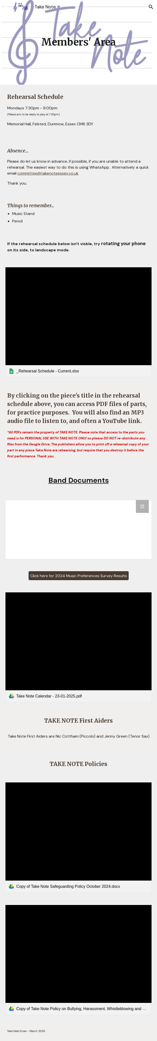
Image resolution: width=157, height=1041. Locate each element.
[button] (6, 7)
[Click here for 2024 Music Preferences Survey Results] (78, 575)
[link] (78, 322)
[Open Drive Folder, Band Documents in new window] (142, 506)
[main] (78, 42)
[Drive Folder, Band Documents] (78, 529)
